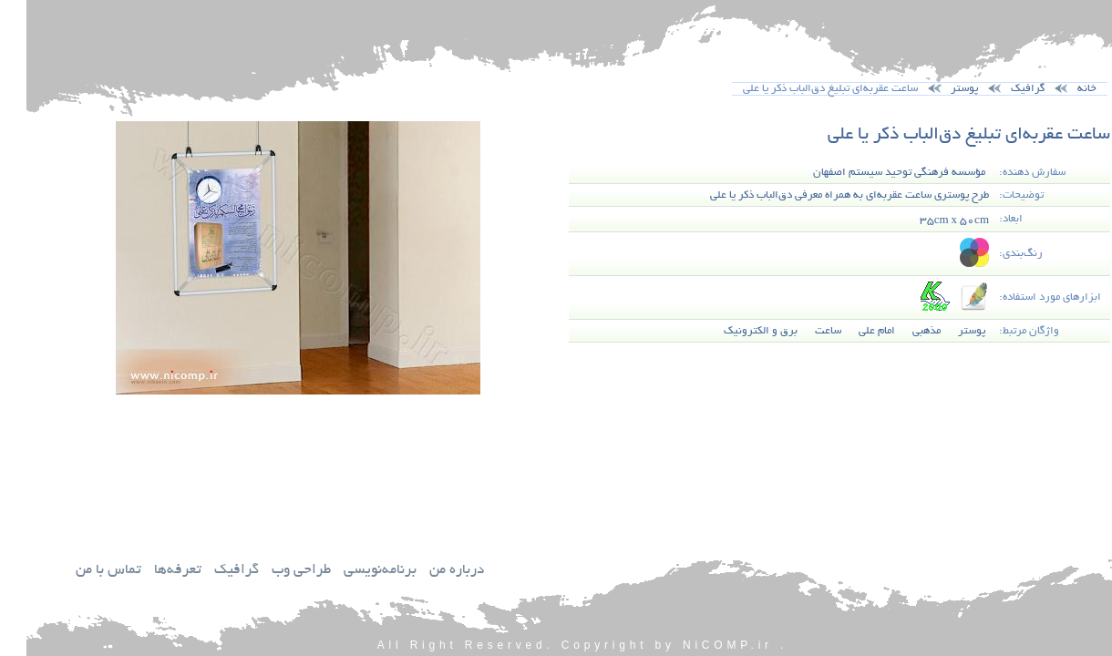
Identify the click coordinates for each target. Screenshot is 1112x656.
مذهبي (900, 331)
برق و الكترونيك (734, 331)
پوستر (938, 89)
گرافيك (210, 571)
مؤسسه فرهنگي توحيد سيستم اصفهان (873, 173)
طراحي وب (274, 571)
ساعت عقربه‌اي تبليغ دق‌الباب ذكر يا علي (942, 135)
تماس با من (82, 571)
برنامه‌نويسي (353, 571)
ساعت (801, 331)
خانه (1060, 89)
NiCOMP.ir (701, 645)
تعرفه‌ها (151, 571)
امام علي (850, 331)
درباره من (430, 571)
